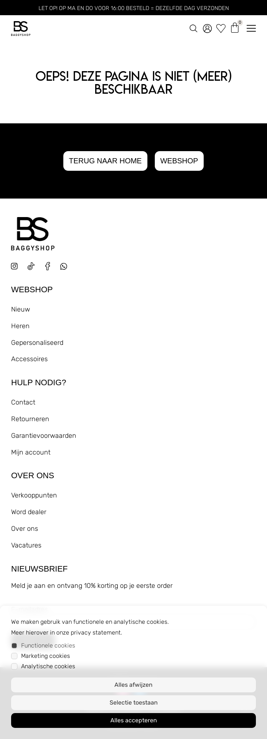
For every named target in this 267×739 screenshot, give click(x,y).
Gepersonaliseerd (37, 343)
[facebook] (47, 266)
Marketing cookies (45, 655)
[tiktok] (31, 266)
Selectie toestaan (134, 702)
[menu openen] (251, 27)
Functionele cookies (48, 645)
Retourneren (30, 419)
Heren (20, 326)
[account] (207, 27)
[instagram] (14, 266)
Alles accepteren (133, 720)
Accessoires (29, 359)
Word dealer (28, 512)
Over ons (24, 529)
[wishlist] (221, 27)
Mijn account (30, 452)
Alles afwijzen (133, 684)
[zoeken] (193, 27)
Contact (23, 402)
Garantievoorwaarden (43, 436)
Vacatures (26, 545)
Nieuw (20, 309)
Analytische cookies (48, 666)
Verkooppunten (34, 495)
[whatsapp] (66, 269)
